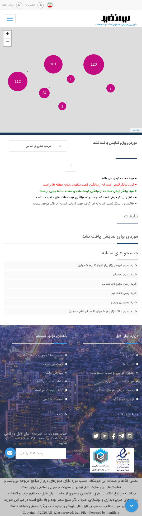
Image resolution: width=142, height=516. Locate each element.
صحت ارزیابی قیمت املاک (115, 390)
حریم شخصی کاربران (119, 381)
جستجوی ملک (53, 364)
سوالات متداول (53, 399)
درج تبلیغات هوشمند (48, 390)
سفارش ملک (54, 373)
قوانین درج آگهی (122, 399)
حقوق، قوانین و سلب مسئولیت (112, 373)
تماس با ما (127, 355)
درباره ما (128, 364)
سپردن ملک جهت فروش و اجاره (40, 355)
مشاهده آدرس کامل (49, 381)
